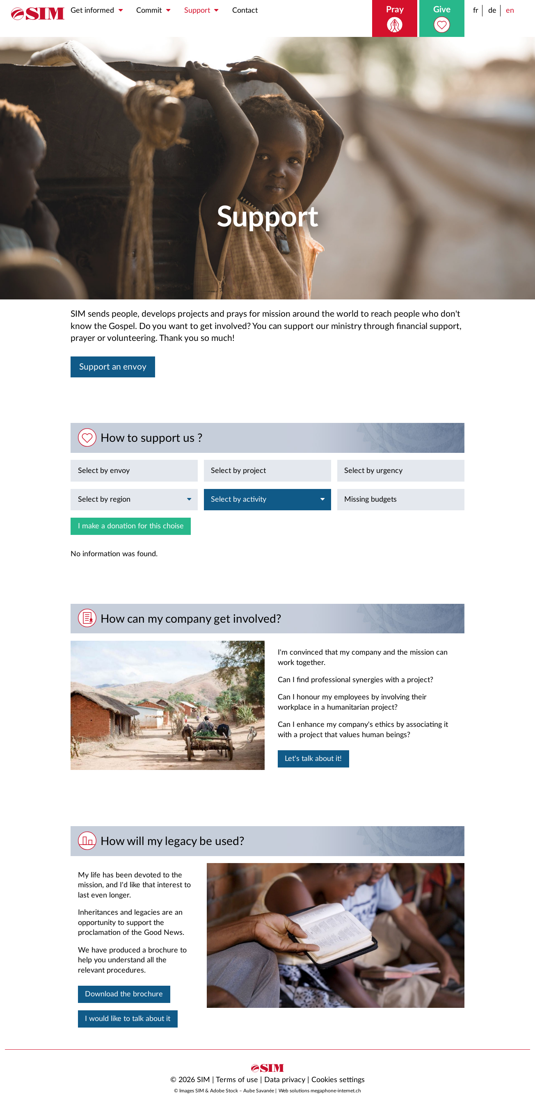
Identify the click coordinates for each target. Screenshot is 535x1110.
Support (203, 10)
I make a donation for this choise (131, 526)
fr (475, 10)
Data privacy (284, 1079)
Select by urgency (373, 470)
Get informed (99, 10)
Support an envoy (112, 367)
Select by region (136, 499)
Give (441, 19)
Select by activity (269, 499)
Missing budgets (370, 499)
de (492, 10)
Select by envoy (104, 470)
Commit (155, 10)
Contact (245, 10)
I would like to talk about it (127, 1018)
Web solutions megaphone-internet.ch (320, 1090)
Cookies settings (338, 1079)
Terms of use (237, 1079)
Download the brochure (124, 994)
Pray (395, 19)
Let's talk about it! (313, 758)
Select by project (238, 470)
